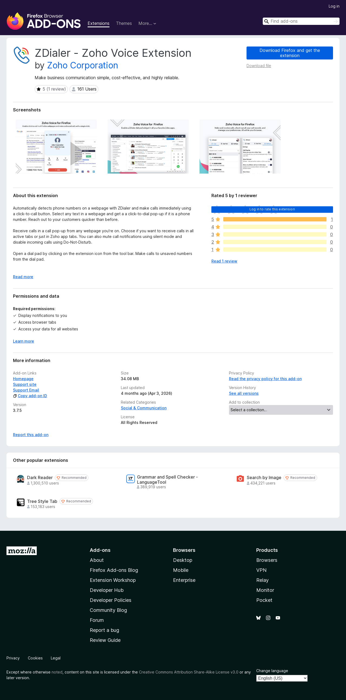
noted (57, 672)
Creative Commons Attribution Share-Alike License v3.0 (188, 672)
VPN (261, 570)
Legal (56, 658)
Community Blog (108, 610)
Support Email (26, 390)
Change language (272, 670)
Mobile (180, 570)
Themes (124, 23)
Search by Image (264, 477)
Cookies (35, 658)
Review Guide (105, 640)
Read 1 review (224, 261)
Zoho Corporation (82, 65)
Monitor (265, 590)
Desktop (182, 560)
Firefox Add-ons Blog (114, 570)
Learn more (23, 341)
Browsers (266, 560)
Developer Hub (107, 590)
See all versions (244, 393)
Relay (262, 580)
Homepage (23, 378)
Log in (334, 6)
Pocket (264, 600)
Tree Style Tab (42, 501)
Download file (259, 65)
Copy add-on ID (30, 395)
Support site (24, 384)
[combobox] (301, 21)
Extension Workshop (113, 580)
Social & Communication (144, 408)
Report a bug (104, 630)
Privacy (13, 658)
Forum (97, 620)
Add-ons (100, 550)
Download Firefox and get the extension (290, 53)
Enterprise (184, 580)
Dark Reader (40, 477)
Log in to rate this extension (272, 209)
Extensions (98, 23)
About (97, 560)
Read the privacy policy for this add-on (265, 378)
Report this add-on (30, 434)
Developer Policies (110, 600)
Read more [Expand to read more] (23, 276)
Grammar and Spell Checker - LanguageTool (167, 480)
